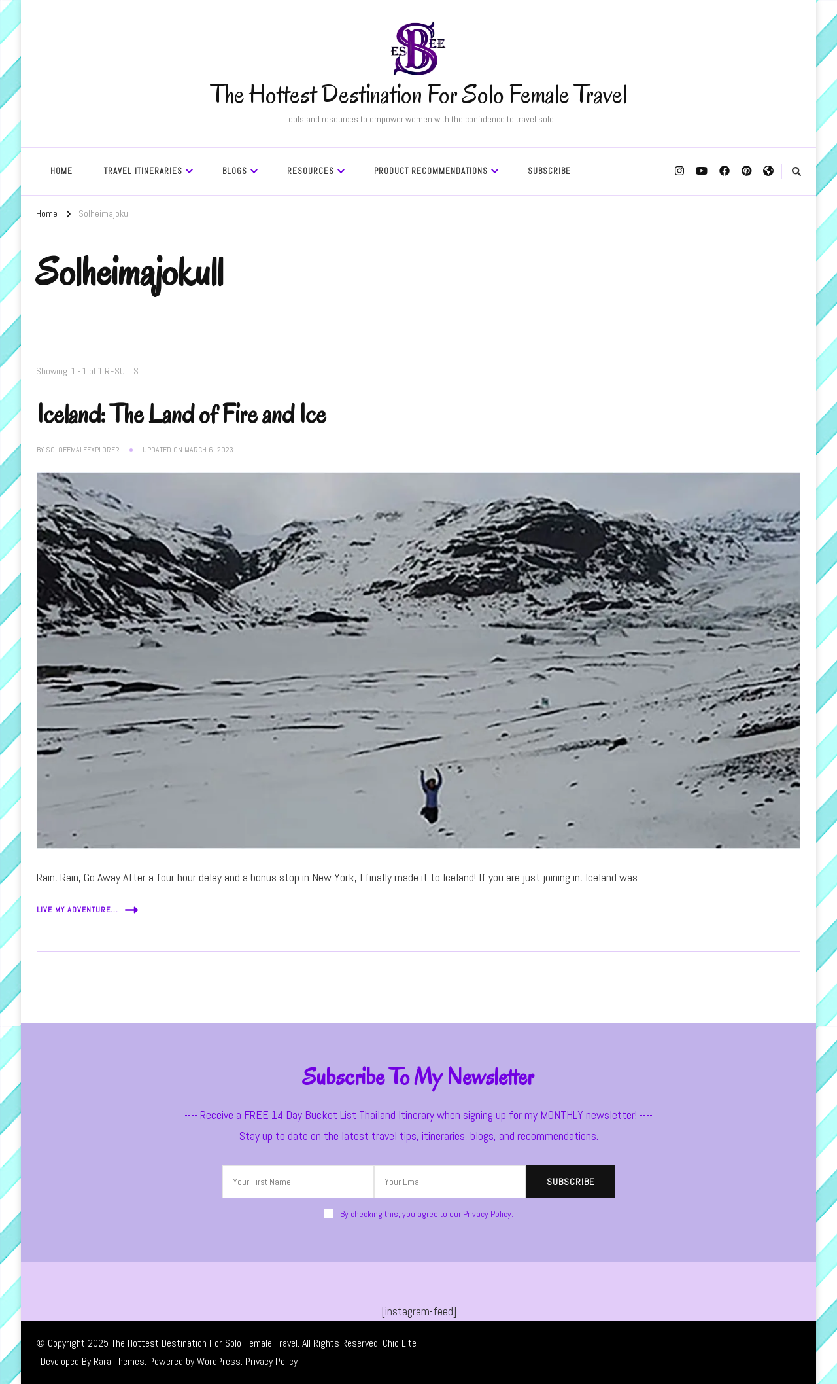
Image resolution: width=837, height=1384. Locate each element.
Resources (310, 171)
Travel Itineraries (143, 171)
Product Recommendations (431, 171)
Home (61, 171)
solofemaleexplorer (83, 449)
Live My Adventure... (87, 910)
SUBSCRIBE (549, 171)
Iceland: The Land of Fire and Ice (181, 414)
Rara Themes (119, 1361)
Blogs (234, 171)
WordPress (219, 1361)
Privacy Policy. (488, 1214)
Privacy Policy (271, 1361)
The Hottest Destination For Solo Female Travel (419, 94)
